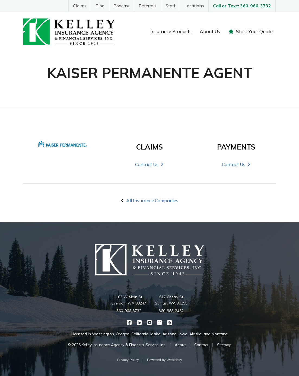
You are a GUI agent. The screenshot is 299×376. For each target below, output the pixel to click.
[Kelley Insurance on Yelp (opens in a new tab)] (169, 322)
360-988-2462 (171, 310)
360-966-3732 (128, 310)
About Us (210, 31)
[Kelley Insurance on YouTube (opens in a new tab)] (149, 322)
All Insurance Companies (152, 200)
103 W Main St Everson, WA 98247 (129, 300)
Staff (171, 5)
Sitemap (224, 344)
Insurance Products (171, 31)
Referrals (148, 5)
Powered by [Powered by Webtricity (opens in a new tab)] (164, 360)
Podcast (121, 5)
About (180, 344)
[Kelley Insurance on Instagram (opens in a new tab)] (159, 322)
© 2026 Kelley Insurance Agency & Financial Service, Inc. (117, 344)
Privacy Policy (128, 360)
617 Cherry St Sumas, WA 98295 (171, 300)
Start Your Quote (250, 31)
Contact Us (149, 164)
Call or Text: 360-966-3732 (242, 5)
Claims (80, 5)
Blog (100, 5)
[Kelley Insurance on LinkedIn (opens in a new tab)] (139, 322)
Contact (201, 344)
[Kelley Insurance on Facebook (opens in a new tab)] (129, 322)
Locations (194, 5)
